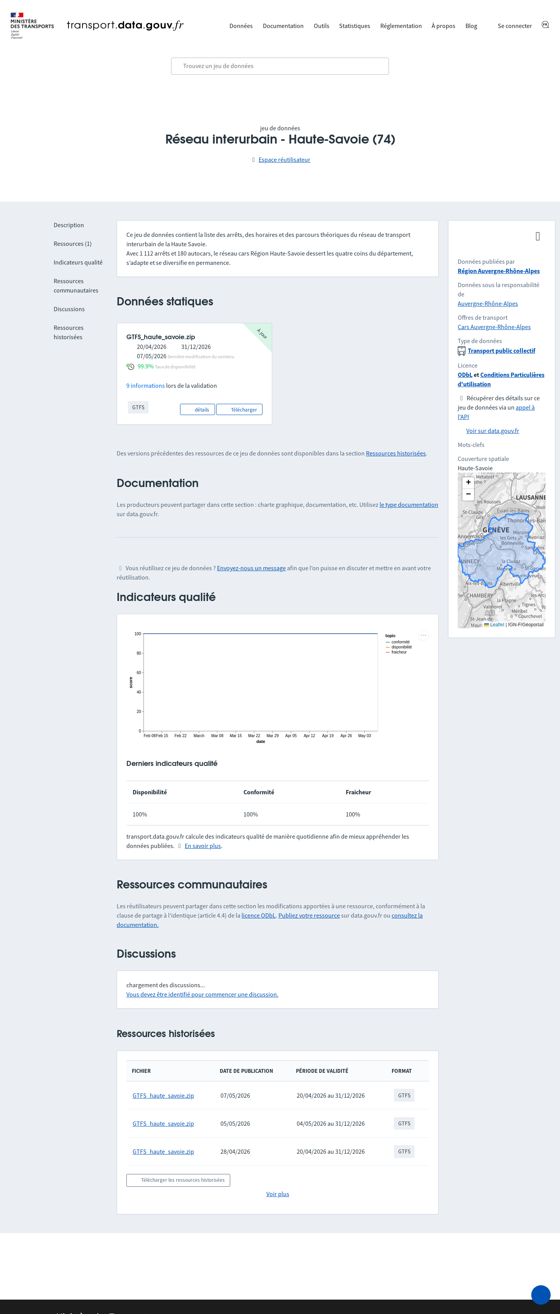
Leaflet (494, 624)
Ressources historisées (396, 453)
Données (241, 26)
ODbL (465, 374)
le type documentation (409, 504)
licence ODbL (259, 915)
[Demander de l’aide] (541, 1295)
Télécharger (239, 409)
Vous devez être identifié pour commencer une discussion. (202, 994)
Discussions (69, 309)
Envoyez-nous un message (251, 568)
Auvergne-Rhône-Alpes (488, 303)
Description (69, 225)
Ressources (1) (73, 243)
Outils (321, 26)
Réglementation (401, 26)
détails (197, 409)
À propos (443, 26)
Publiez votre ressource (309, 915)
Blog (471, 26)
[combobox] (280, 66)
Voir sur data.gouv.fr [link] (492, 430)
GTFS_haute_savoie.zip (163, 1095)
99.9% (146, 366)
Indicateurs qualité (78, 262)
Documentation (283, 26)
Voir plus (277, 1194)
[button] (468, 483)
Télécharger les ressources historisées (178, 1179)
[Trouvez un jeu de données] (280, 66)
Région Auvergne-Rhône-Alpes (499, 271)
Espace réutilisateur (284, 159)
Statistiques (354, 26)
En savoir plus (203, 846)
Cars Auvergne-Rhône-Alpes (494, 327)
